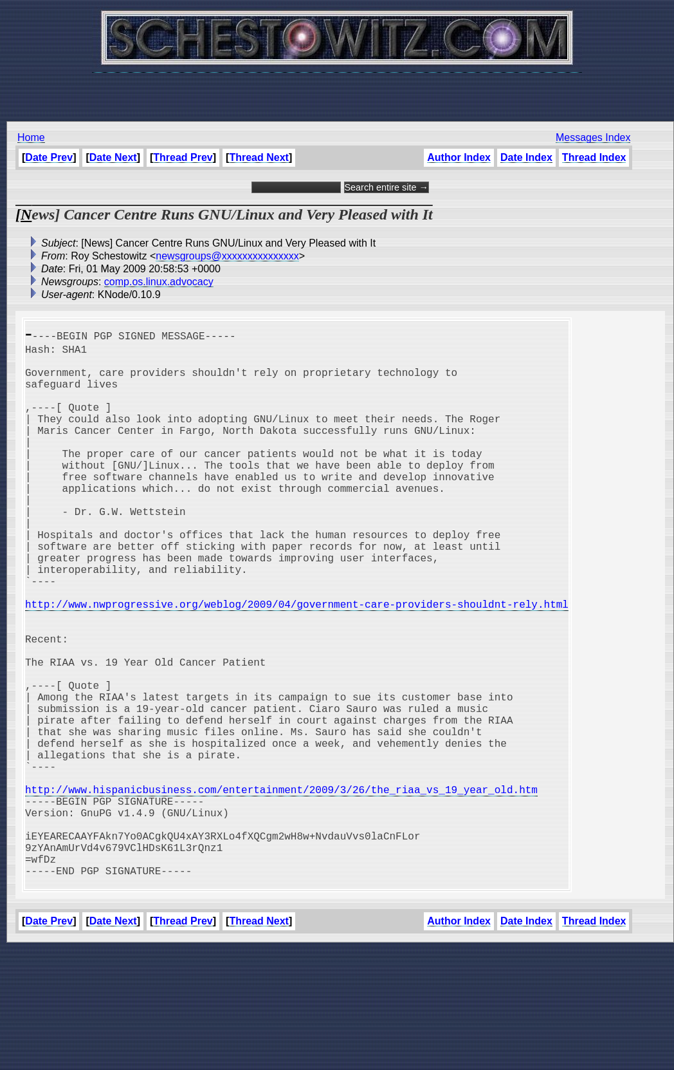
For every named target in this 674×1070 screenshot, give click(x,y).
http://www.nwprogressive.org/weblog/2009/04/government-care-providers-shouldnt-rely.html (297, 663)
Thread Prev (182, 157)
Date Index (526, 157)
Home (31, 137)
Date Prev (49, 157)
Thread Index (594, 157)
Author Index (459, 157)
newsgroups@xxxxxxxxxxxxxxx (227, 255)
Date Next (113, 157)
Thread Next (258, 157)
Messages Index (593, 137)
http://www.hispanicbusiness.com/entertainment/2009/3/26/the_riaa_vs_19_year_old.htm (281, 890)
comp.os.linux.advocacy (159, 281)
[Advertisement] (337, 90)
